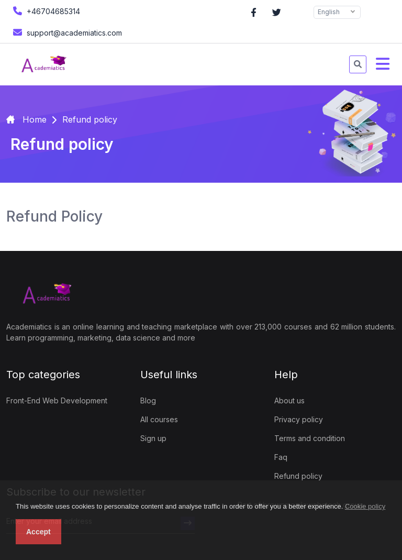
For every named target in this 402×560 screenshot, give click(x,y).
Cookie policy (365, 506)
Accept (38, 532)
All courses (159, 419)
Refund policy (298, 475)
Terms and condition (309, 438)
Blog (148, 400)
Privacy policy (298, 419)
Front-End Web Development (56, 400)
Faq (280, 457)
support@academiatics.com (66, 32)
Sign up (153, 438)
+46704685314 (45, 10)
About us (289, 400)
